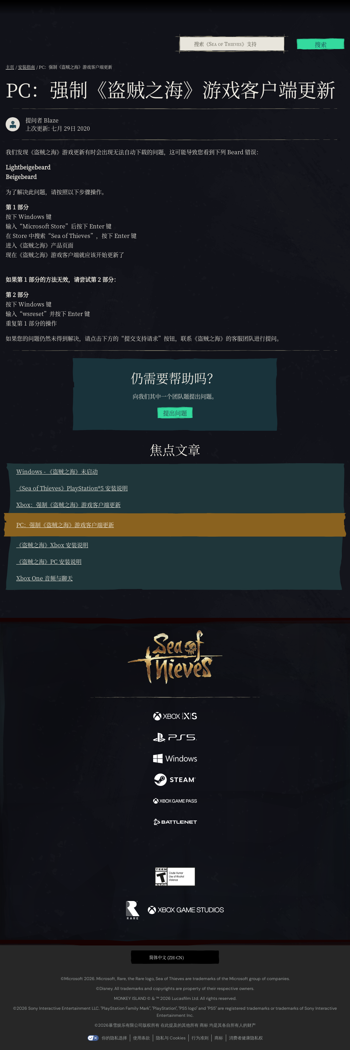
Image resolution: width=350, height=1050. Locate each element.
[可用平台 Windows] (175, 759)
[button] (175, 957)
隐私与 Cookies (171, 1038)
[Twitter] (138, 846)
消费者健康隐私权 (246, 1038)
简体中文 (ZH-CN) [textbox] (166, 957)
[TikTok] (210, 847)
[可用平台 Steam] (175, 780)
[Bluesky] (224, 847)
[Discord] (195, 847)
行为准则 (200, 1038)
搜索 (321, 44)
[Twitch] (153, 847)
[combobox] (231, 44)
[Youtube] (174, 847)
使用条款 (141, 1038)
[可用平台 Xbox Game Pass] (175, 802)
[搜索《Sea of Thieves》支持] (232, 44)
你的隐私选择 (114, 1038)
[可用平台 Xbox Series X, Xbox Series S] (175, 717)
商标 (219, 1038)
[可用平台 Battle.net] (175, 823)
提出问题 (175, 413)
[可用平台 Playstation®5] (175, 738)
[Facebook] (124, 846)
